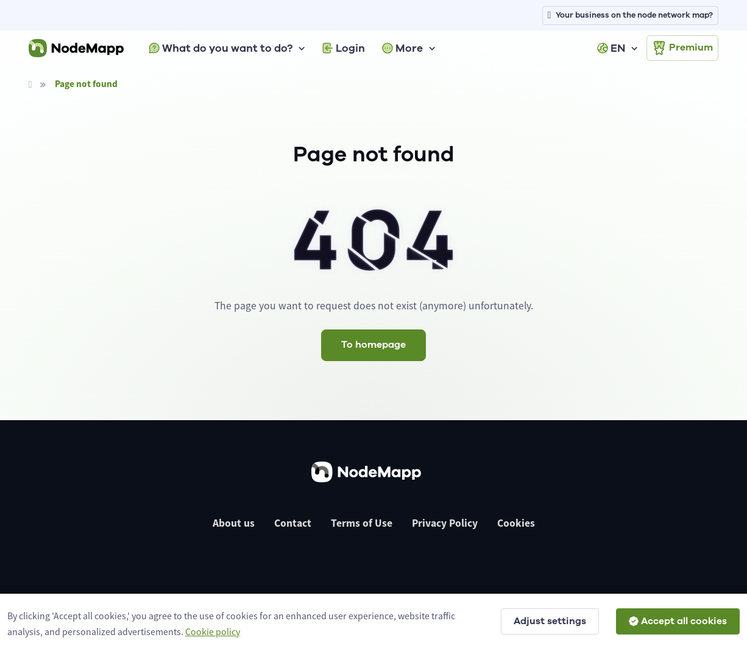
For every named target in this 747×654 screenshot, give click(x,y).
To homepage (373, 344)
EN (611, 48)
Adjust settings (550, 621)
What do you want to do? (220, 48)
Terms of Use (361, 523)
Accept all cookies (678, 621)
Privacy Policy (445, 523)
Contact (292, 523)
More (402, 48)
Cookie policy (212, 631)
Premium (682, 48)
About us (234, 523)
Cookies (516, 523)
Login (343, 48)
